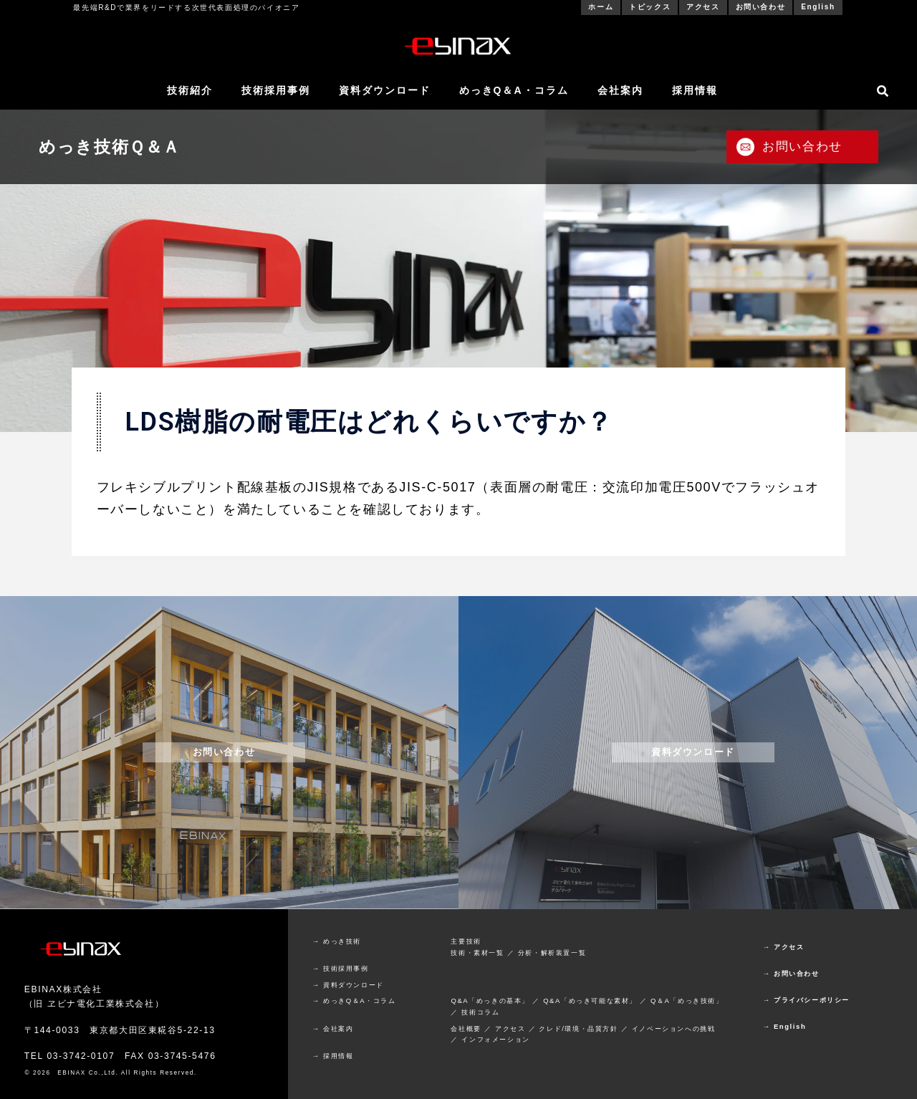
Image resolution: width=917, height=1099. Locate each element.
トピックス (650, 7)
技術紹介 (190, 90)
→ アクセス (784, 947)
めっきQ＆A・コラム (514, 90)
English (818, 7)
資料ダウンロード (385, 90)
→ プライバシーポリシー (806, 1000)
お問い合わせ (761, 7)
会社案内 (620, 90)
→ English (785, 1026)
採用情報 (695, 90)
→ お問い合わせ (791, 973)
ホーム (600, 7)
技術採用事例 (275, 90)
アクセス (702, 7)
